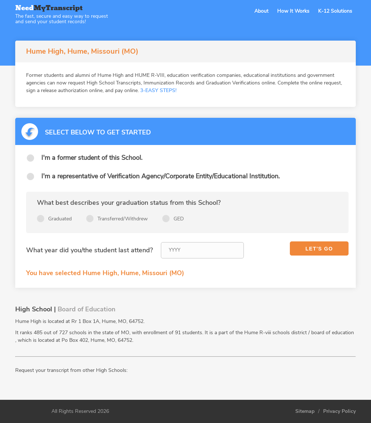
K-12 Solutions (335, 11)
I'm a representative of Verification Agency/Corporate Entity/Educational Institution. (160, 176)
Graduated (60, 218)
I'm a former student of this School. (91, 157)
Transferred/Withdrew (122, 218)
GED (179, 218)
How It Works (293, 11)
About (261, 11)
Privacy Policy (339, 411)
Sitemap (304, 411)
